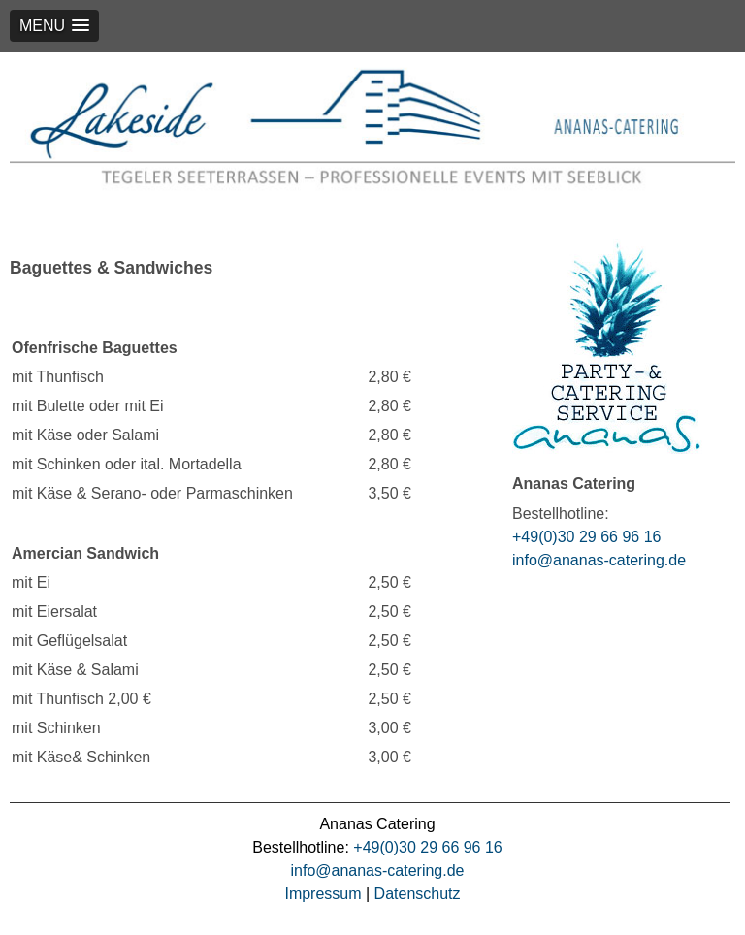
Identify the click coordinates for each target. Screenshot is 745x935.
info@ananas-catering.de (599, 560)
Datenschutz (417, 894)
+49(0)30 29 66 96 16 (586, 537)
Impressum (322, 894)
